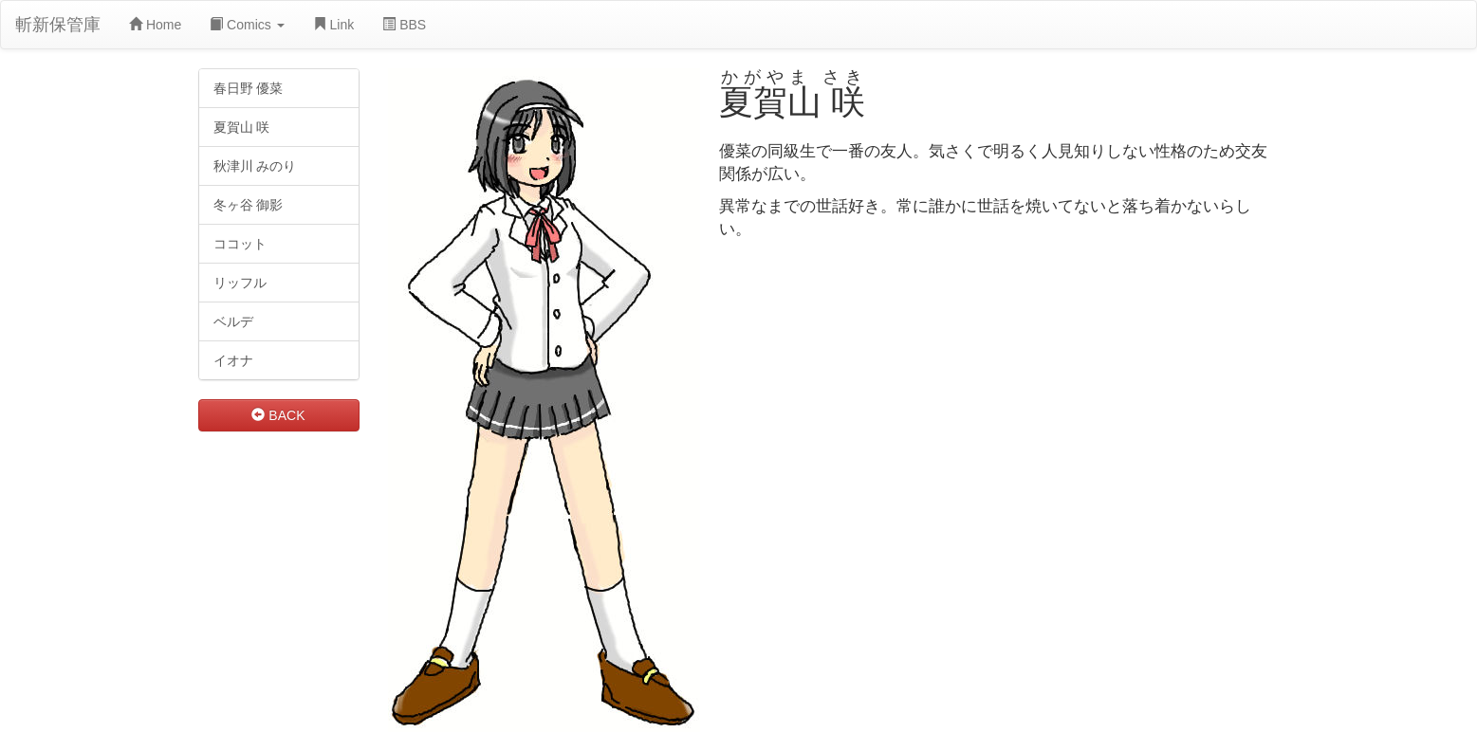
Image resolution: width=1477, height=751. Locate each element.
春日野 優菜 (248, 88)
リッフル (240, 282)
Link (334, 24)
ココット (240, 243)
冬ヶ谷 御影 (248, 204)
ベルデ (233, 321)
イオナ (233, 360)
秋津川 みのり (255, 166)
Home (155, 24)
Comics (247, 24)
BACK (278, 415)
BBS (404, 24)
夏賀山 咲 (241, 127)
